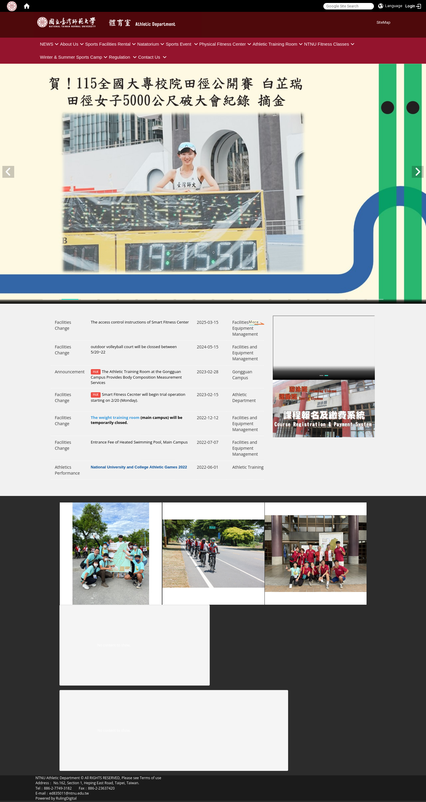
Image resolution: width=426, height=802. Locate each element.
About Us (72, 44)
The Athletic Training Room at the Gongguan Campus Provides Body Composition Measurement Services (136, 377)
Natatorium (151, 44)
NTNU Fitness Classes (330, 44)
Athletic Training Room (278, 44)
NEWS (50, 44)
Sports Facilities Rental (111, 44)
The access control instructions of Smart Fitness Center (140, 322)
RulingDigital (66, 798)
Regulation (123, 57)
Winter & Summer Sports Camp (74, 57)
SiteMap (383, 22)
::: (374, 21)
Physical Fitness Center (226, 44)
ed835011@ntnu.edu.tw (69, 793)
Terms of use (150, 777)
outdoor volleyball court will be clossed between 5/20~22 (134, 349)
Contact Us (153, 57)
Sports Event (182, 44)
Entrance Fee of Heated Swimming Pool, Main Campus (139, 442)
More (248, 323)
